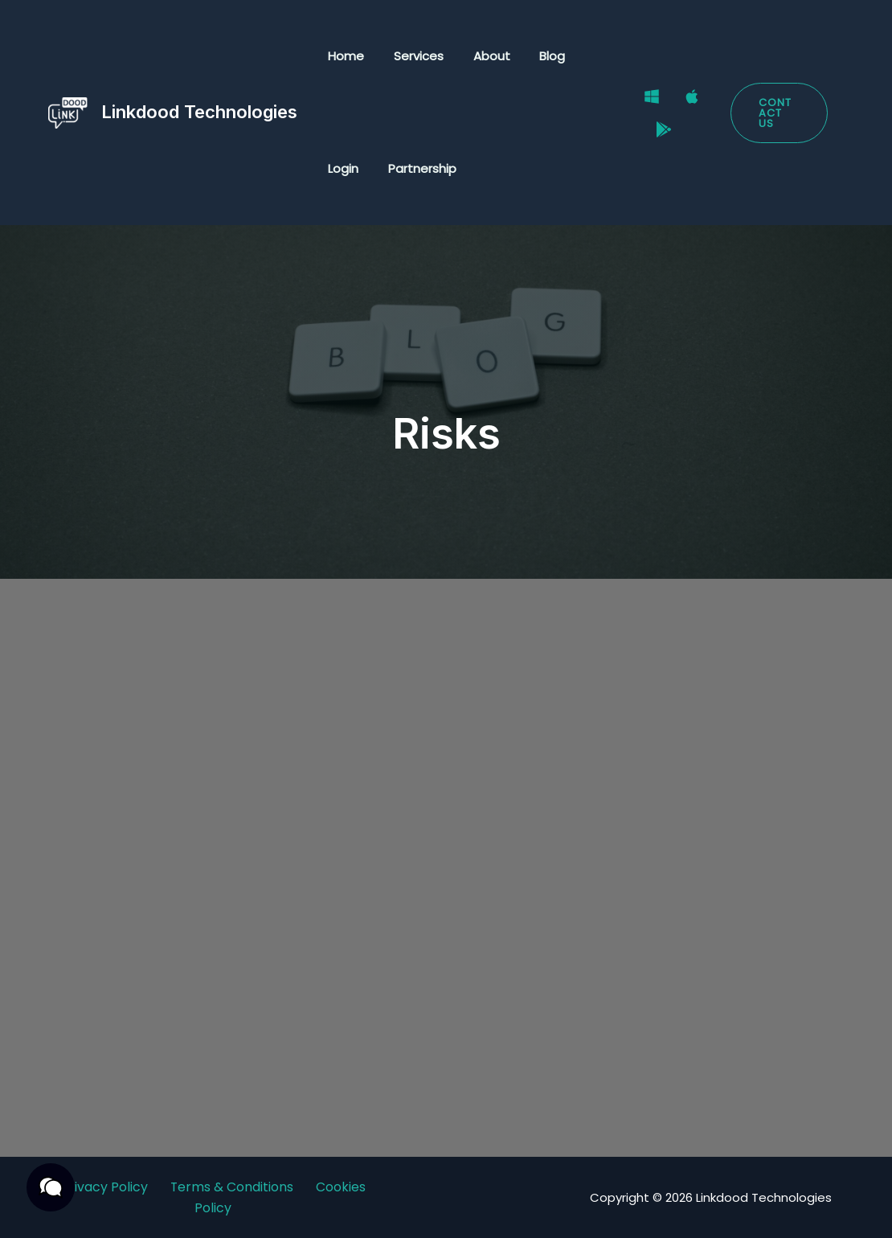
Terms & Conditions (231, 1187)
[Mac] (683, 103)
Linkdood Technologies (199, 111)
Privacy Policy (103, 1187)
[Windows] (643, 103)
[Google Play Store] (655, 124)
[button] (777, 112)
